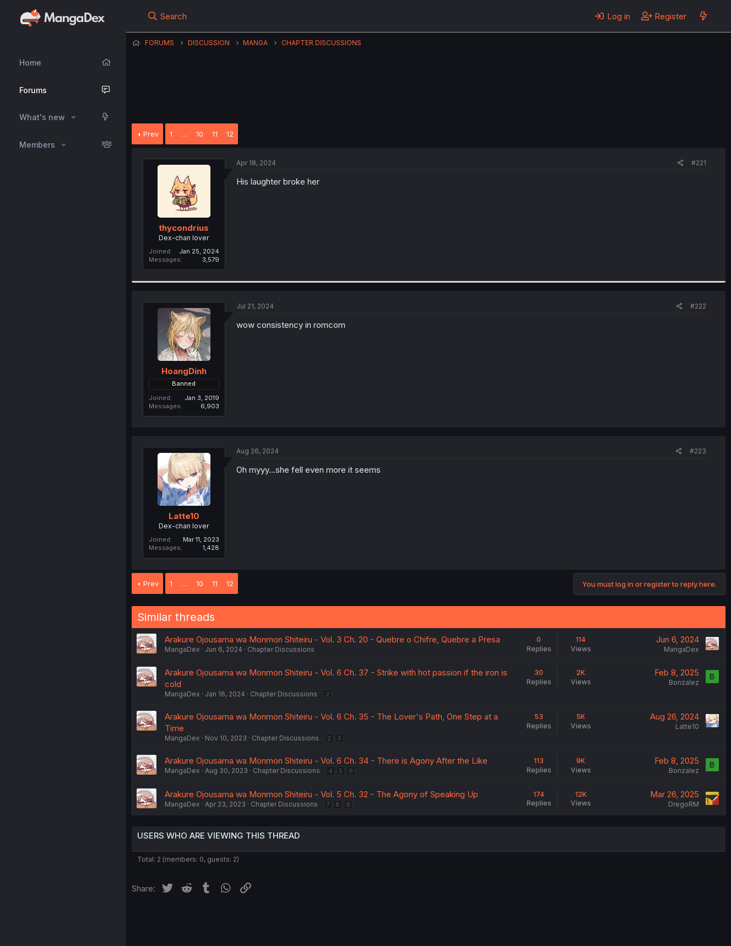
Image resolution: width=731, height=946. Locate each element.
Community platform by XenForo (634, 922)
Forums (33, 90)
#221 (698, 163)
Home (30, 62)
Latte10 (184, 516)
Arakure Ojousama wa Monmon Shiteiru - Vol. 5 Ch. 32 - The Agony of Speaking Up (321, 794)
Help (447, 922)
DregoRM (683, 804)
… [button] (184, 133)
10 (199, 133)
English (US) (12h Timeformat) (188, 922)
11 (215, 133)
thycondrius (184, 228)
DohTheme (620, 930)
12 (230, 133)
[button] (73, 117)
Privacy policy (401, 922)
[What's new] (703, 16)
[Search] (166, 16)
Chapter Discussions (281, 649)
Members (37, 144)
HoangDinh (184, 371)
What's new (42, 117)
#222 (698, 306)
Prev (151, 133)
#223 (698, 451)
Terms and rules (336, 922)
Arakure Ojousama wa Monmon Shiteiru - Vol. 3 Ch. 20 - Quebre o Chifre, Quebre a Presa (332, 639)
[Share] (680, 163)
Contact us (275, 922)
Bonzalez (684, 682)
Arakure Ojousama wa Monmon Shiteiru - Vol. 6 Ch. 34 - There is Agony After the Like (326, 760)
